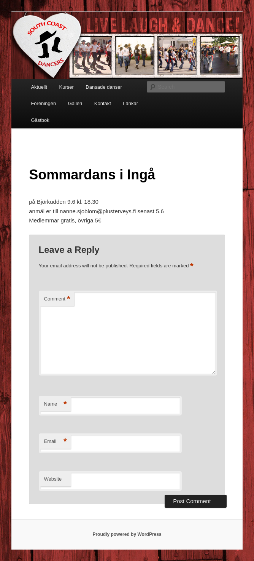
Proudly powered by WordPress (126, 534)
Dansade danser (104, 87)
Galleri (75, 103)
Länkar (130, 103)
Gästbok (40, 120)
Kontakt (102, 103)
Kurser (66, 87)
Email (55, 441)
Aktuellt (39, 87)
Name (55, 404)
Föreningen (43, 103)
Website (53, 479)
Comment (57, 299)
